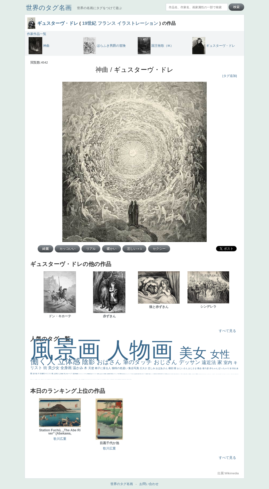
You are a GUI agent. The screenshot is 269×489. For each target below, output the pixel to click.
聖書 (70, 379)
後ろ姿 (205, 368)
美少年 (111, 379)
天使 (91, 368)
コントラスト (106, 379)
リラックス (62, 379)
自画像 (108, 373)
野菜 (107, 379)
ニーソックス (35, 379)
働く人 (44, 361)
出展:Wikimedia (228, 473)
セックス (113, 379)
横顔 (171, 368)
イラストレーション (137, 23)
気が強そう (56, 379)
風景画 (68, 349)
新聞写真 (119, 379)
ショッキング (44, 379)
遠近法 (209, 362)
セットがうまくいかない (72, 379)
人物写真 (127, 379)
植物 (105, 373)
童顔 (124, 379)
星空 (128, 379)
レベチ (110, 379)
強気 (98, 373)
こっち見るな (81, 379)
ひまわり (129, 379)
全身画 (66, 368)
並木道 (35, 373)
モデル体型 (165, 373)
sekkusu (42, 379)
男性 (65, 379)
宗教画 (88, 373)
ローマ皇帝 (57, 379)
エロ (59, 379)
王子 (63, 379)
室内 (228, 362)
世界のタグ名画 (49, 7)
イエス (108, 379)
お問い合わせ (149, 484)
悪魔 (118, 379)
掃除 (121, 373)
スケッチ (116, 373)
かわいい (109, 379)
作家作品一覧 (36, 34)
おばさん (110, 362)
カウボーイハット (78, 379)
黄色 (36, 379)
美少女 (54, 368)
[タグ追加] (229, 75)
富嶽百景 (130, 379)
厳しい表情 (64, 379)
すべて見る (227, 331)
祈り (97, 379)
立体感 (70, 361)
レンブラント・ (40, 379)
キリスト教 (49, 373)
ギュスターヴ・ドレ (57, 23)
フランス (107, 23)
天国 (84, 379)
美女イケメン (117, 379)
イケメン (81, 373)
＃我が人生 (115, 379)
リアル (85, 373)
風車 (58, 379)
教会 (199, 368)
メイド (88, 379)
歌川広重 (122, 379)
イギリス (85, 379)
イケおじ (52, 379)
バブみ (42, 379)
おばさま (101, 373)
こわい (37, 379)
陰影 (89, 361)
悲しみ (152, 368)
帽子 (79, 379)
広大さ (144, 368)
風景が (83, 379)
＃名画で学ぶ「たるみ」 (32, 379)
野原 (140, 373)
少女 (66, 373)
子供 (103, 379)
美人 (30, 379)
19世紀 (89, 23)
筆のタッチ (138, 362)
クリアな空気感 (47, 379)
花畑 (154, 373)
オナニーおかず (90, 379)
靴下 (43, 379)
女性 (220, 354)
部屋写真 (123, 373)
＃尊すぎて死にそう (69, 379)
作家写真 (159, 373)
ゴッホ (99, 379)
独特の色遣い (120, 368)
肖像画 (42, 373)
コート (38, 379)
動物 (61, 373)
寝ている (121, 379)
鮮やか (133, 373)
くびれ (96, 379)
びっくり (151, 373)
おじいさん (182, 368)
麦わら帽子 (104, 379)
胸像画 (147, 373)
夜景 (162, 373)
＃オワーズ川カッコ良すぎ (92, 379)
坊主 (120, 379)
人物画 (143, 350)
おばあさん (162, 368)
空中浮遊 (125, 379)
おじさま (192, 368)
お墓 (51, 379)
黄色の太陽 (49, 379)
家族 (139, 373)
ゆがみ (123, 379)
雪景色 (112, 373)
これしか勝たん (61, 379)
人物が (45, 379)
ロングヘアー (129, 373)
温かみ (78, 368)
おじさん (166, 362)
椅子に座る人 (103, 368)
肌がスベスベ (93, 373)
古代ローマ (143, 373)
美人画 (76, 379)
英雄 (137, 373)
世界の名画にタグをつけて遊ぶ (99, 8)
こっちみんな (67, 379)
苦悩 (102, 379)
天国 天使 (74, 379)
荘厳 (149, 373)
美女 (194, 353)
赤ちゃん (213, 368)
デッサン (190, 362)
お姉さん (57, 373)
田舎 (234, 368)
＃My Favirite (82, 379)
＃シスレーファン (101, 379)
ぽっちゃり (224, 368)
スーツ (86, 379)
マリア (70, 373)
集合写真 (134, 368)
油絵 (135, 373)
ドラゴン (126, 379)
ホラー (54, 379)
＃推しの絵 (53, 379)
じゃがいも (50, 379)
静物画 (76, 373)
